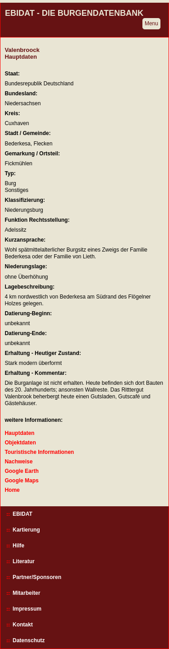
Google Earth (21, 471)
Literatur (24, 561)
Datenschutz (29, 640)
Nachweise (18, 461)
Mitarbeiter (26, 593)
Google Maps (21, 480)
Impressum (27, 609)
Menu (151, 23)
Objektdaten (20, 442)
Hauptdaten (19, 433)
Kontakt (23, 624)
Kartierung (26, 530)
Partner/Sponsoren (37, 577)
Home (12, 490)
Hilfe (18, 545)
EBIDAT (22, 514)
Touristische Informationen (39, 452)
